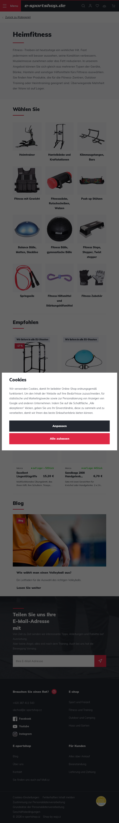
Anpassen (59, 426)
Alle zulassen (59, 438)
